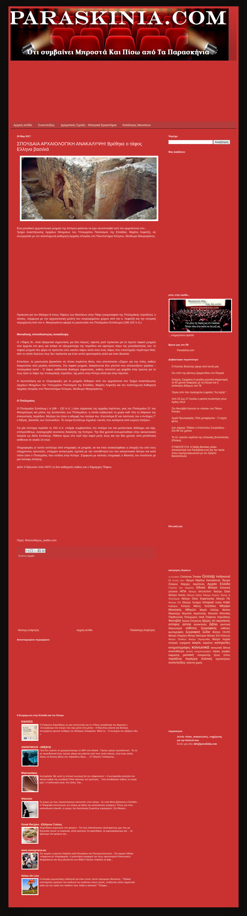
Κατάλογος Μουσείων (137, 125)
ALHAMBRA (174, 577)
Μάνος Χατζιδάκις (204, 606)
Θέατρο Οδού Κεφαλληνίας (198, 598)
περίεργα (191, 658)
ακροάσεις (223, 620)
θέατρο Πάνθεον (177, 639)
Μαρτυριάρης (29, 773)
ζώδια (206, 632)
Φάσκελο (26, 798)
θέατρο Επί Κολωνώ (218, 635)
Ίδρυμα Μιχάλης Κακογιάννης (203, 580)
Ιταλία (218, 602)
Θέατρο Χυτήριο (191, 602)
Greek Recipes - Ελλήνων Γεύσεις (41, 824)
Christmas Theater (190, 576)
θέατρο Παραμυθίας (199, 639)
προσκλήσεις (223, 658)
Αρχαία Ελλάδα (218, 584)
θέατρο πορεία (221, 639)
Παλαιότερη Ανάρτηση (142, 630)
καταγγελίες (222, 642)
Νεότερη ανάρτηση (28, 630)
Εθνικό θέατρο (206, 587)
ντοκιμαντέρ (204, 655)
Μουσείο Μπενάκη (219, 613)
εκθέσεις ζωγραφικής (201, 628)
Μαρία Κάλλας (209, 609)
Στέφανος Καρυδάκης (217, 617)
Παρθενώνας (175, 617)
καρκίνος (208, 642)
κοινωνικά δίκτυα (220, 647)
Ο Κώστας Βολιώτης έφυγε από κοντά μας (195, 366)
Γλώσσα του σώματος (181, 587)
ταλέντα (190, 662)
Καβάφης (173, 606)
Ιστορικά (208, 602)
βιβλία (213, 624)
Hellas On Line (30, 875)
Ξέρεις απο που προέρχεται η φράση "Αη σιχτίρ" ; (199, 392)
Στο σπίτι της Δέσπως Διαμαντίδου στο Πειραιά (198, 373)
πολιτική (206, 658)
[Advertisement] (94, 70)
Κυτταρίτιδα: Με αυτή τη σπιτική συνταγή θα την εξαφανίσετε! (72, 776)
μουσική (188, 655)
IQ (169, 580)
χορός (198, 662)
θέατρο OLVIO (221, 632)
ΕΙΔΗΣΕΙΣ (27, 721)
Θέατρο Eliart (222, 591)
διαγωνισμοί (175, 628)
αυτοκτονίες (200, 624)
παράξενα (175, 658)
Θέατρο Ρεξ (174, 602)
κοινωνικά (200, 647)
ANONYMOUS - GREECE (36, 747)
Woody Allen (178, 580)
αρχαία (30, 556)
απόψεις (174, 624)
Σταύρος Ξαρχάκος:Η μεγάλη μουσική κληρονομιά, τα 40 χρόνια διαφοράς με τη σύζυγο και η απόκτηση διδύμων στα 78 (200, 382)
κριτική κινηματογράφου (198, 651)
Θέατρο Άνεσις (177, 595)
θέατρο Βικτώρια (197, 635)
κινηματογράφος (179, 647)
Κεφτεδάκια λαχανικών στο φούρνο (58, 827)
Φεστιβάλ (174, 620)
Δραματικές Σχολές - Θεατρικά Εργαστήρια (89, 125)
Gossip (208, 576)
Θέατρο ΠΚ (223, 598)
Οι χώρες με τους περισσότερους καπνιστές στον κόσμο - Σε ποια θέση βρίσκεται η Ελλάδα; (89, 802)
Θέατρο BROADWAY (200, 591)
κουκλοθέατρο (176, 651)
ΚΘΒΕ (226, 602)
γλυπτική (225, 624)
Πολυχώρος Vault (194, 617)
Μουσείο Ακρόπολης (194, 613)
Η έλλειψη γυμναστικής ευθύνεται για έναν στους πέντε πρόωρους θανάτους (80, 879)
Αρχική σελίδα (23, 125)
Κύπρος (185, 606)
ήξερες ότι (208, 620)
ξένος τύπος (222, 655)
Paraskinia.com (185, 350)
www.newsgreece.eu (33, 850)
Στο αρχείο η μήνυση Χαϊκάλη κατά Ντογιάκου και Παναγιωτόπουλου (76, 853)
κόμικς (216, 651)
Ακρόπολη (199, 584)
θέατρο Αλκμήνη (177, 635)
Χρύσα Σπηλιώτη (191, 620)
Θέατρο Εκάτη (194, 595)
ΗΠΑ (183, 591)
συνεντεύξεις (177, 662)
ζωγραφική (193, 632)
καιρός (196, 642)
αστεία (186, 624)
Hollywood (223, 576)
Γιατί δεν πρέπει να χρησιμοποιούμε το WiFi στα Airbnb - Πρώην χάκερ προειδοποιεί (85, 750)
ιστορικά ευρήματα (179, 642)
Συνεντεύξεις (46, 125)
